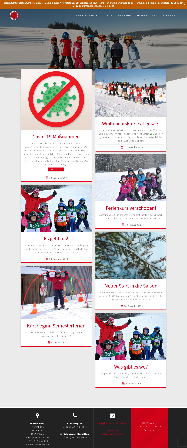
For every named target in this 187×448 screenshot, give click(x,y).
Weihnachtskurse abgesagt (131, 123)
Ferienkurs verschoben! (131, 208)
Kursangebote (87, 15)
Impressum (112, 430)
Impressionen (147, 15)
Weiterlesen (56, 169)
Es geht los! (56, 238)
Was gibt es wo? (131, 367)
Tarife (108, 15)
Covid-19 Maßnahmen (56, 136)
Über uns (125, 15)
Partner (169, 15)
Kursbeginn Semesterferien (56, 325)
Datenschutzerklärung (112, 433)
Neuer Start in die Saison (130, 285)
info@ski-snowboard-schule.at (99, 5)
